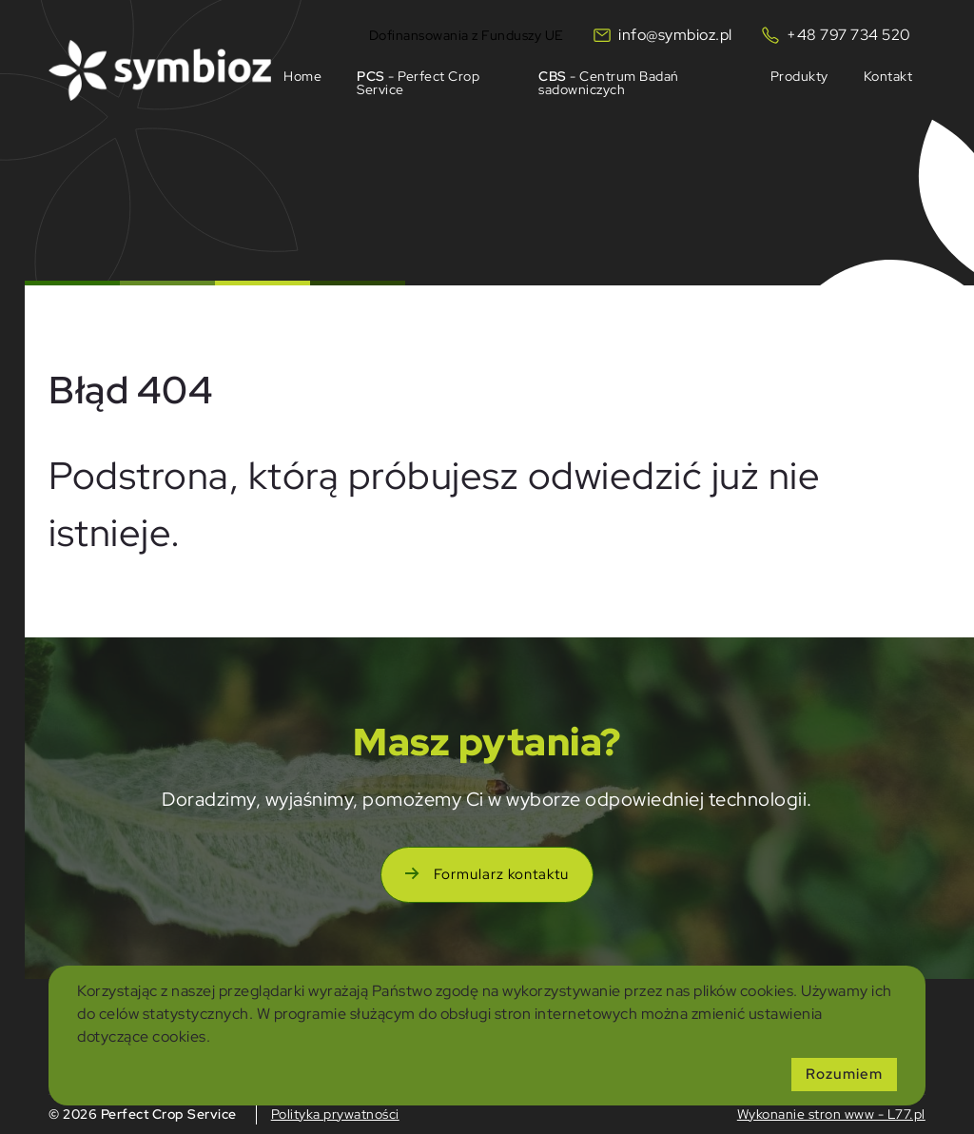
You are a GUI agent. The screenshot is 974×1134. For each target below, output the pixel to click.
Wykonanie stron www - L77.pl (831, 1114)
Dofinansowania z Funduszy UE (466, 33)
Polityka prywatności (335, 1114)
